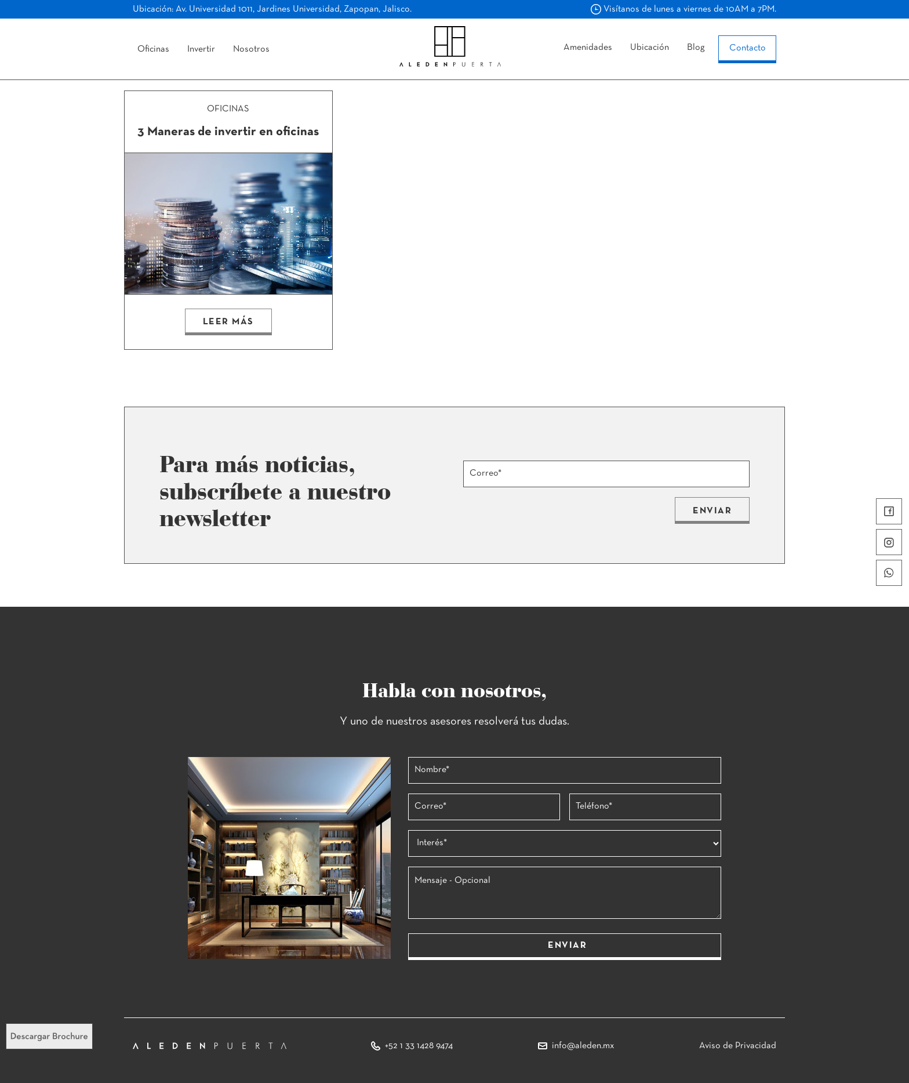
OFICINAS (228, 109)
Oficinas (153, 49)
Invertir (201, 49)
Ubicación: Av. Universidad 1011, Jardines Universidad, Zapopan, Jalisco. (272, 9)
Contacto (747, 48)
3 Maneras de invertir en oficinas (228, 131)
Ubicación (649, 48)
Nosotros (251, 49)
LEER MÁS (228, 322)
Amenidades (587, 48)
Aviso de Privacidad (737, 1046)
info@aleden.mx (583, 1046)
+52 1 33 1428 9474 (419, 1046)
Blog (696, 48)
